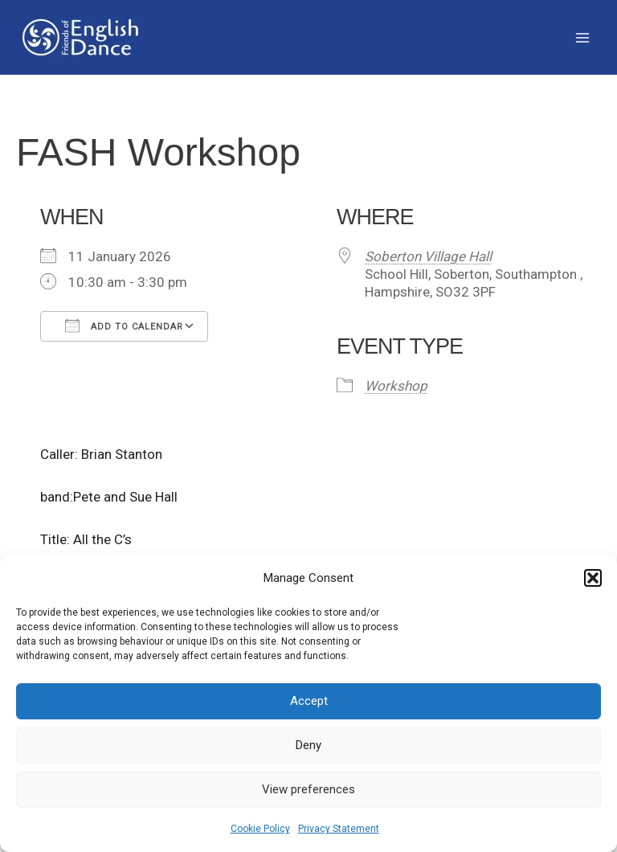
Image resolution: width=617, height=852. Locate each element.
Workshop (396, 386)
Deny (308, 745)
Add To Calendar (124, 325)
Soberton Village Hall (428, 256)
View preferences (308, 789)
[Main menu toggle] (583, 37)
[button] (593, 578)
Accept (309, 701)
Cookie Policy (260, 828)
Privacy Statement (338, 828)
